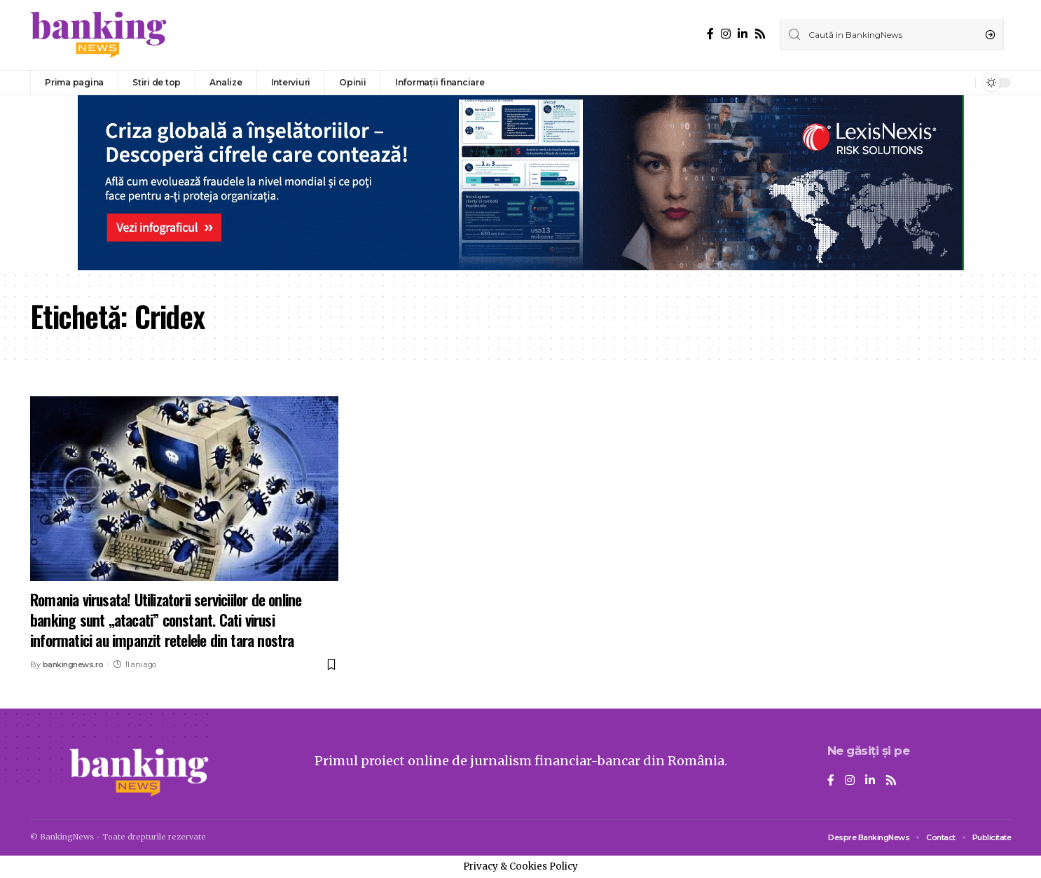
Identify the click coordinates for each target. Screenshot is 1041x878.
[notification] (961, 83)
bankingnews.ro (73, 664)
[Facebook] (710, 34)
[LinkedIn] (742, 34)
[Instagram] (725, 34)
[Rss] (760, 34)
